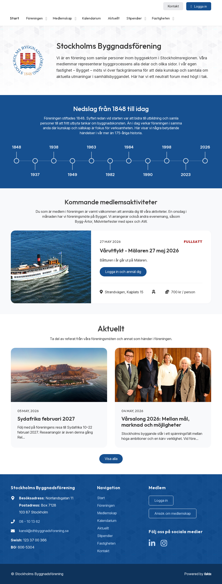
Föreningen (34, 18)
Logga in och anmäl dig (123, 271)
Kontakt (173, 6)
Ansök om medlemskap (172, 513)
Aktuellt (113, 18)
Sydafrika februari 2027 (46, 418)
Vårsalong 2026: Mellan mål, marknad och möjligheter (155, 421)
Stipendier (134, 18)
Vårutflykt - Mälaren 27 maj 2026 (139, 250)
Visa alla (111, 459)
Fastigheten (161, 18)
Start (14, 18)
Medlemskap (62, 18)
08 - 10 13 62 (29, 521)
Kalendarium (91, 18)
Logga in (161, 500)
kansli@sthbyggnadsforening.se (44, 531)
